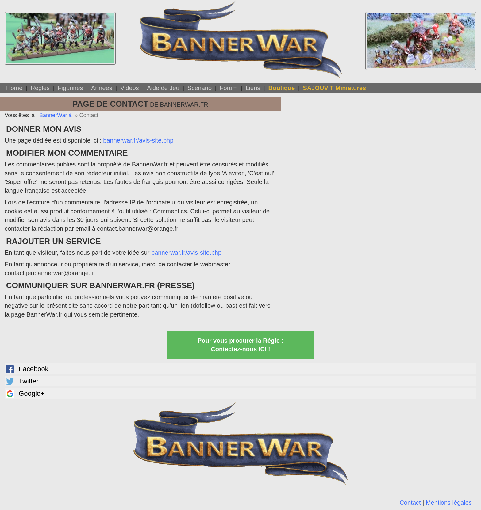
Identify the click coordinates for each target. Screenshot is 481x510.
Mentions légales (449, 502)
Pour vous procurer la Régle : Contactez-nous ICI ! (240, 345)
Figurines (70, 88)
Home (14, 88)
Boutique (281, 88)
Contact (410, 502)
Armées (101, 88)
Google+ (25, 394)
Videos (129, 88)
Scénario (199, 88)
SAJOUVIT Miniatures (334, 88)
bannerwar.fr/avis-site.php (138, 140)
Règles (40, 88)
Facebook (27, 369)
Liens (252, 88)
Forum (228, 88)
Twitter (22, 381)
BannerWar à (55, 115)
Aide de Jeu (163, 88)
